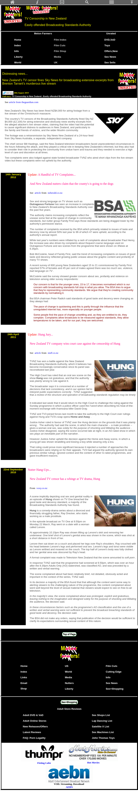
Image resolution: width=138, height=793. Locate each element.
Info (16, 51)
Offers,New (111, 51)
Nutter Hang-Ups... (39, 469)
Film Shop (60, 51)
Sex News (110, 56)
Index (17, 45)
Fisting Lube (44, 763)
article (38, 192)
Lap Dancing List (102, 720)
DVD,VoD (109, 39)
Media (57, 56)
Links (23, 677)
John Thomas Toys (103, 737)
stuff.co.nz (53, 352)
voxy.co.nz (42, 488)
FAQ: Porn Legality (34, 737)
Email (23, 683)
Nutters (69, 683)
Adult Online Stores (34, 720)
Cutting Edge (114, 671)
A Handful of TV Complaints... (57, 174)
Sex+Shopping (114, 688)
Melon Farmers (43, 33)
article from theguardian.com (23, 102)
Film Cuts (59, 45)
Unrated (111, 33)
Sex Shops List (101, 715)
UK (56, 62)
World (17, 62)
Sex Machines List (103, 732)
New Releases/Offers (35, 726)
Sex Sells (109, 62)
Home (17, 39)
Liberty (18, 56)
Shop (23, 688)
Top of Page (69, 634)
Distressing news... (15, 73)
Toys (107, 45)
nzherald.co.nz (55, 192)
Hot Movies (93, 761)
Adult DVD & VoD (33, 715)
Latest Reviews (32, 732)
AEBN (69, 787)
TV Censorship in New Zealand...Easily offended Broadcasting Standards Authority (51, 96)
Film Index (60, 39)
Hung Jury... (45, 334)
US (67, 666)
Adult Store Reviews (69, 708)
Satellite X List (100, 726)
